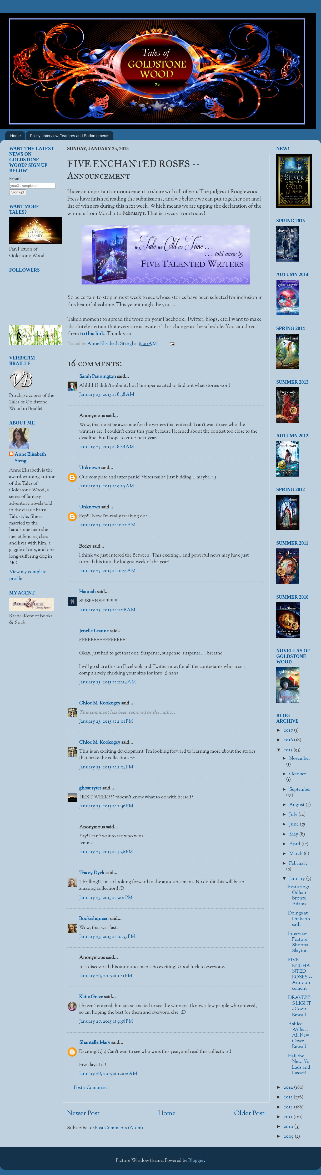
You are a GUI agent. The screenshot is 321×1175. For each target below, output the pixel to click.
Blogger (196, 1160)
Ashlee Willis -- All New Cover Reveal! (298, 1035)
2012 (289, 1107)
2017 (289, 730)
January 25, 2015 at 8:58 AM (106, 447)
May (294, 834)
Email (15, 179)
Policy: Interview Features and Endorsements (69, 135)
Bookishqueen (94, 919)
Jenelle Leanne (94, 631)
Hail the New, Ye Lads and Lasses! (299, 1065)
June (294, 824)
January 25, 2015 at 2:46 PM (106, 806)
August (297, 805)
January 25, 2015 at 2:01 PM (106, 721)
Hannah (87, 592)
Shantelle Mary (94, 1042)
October (297, 774)
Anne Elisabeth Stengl (30, 458)
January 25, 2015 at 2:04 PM (106, 767)
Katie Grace (91, 997)
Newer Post (83, 1113)
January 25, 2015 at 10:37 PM (107, 936)
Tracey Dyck (91, 873)
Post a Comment (90, 1087)
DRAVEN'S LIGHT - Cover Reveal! (299, 1006)
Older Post (249, 1113)
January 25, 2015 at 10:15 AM (107, 525)
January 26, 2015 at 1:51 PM (105, 976)
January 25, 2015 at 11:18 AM (107, 610)
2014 (289, 1087)
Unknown (89, 468)
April (295, 844)
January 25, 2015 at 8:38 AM (106, 394)
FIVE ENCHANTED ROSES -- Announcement (300, 974)
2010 (289, 1126)
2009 (289, 1136)
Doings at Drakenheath (299, 919)
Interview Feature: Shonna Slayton (298, 942)
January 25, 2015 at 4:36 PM (106, 852)
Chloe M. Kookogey (99, 703)
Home (15, 135)
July (293, 814)
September (300, 789)
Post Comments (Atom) (119, 1128)
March (296, 854)
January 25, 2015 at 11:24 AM (107, 682)
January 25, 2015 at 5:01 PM (105, 897)
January (297, 879)
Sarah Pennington (97, 376)
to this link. (93, 334)
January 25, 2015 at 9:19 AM (106, 486)
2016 (289, 740)
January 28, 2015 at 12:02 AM (108, 1074)
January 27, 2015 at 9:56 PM (106, 1021)
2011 (288, 1117)
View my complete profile (27, 575)
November (299, 758)
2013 (289, 1097)
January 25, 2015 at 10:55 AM (107, 571)
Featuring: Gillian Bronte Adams (298, 896)
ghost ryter (90, 788)
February (298, 863)
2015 (288, 750)
